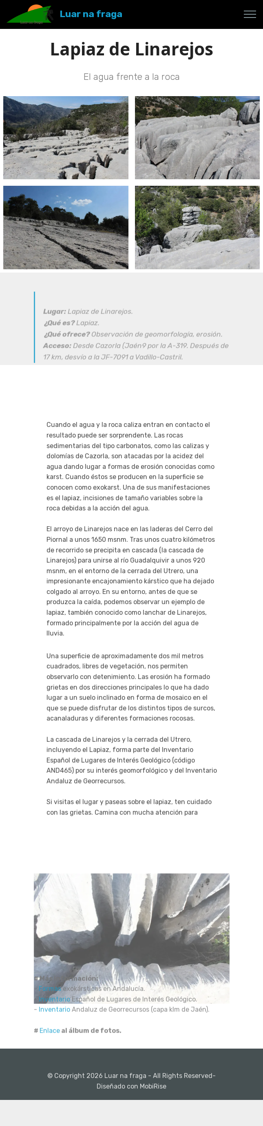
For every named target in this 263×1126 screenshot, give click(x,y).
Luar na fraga (91, 14)
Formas (51, 1008)
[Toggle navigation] (250, 14)
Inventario (55, 1018)
